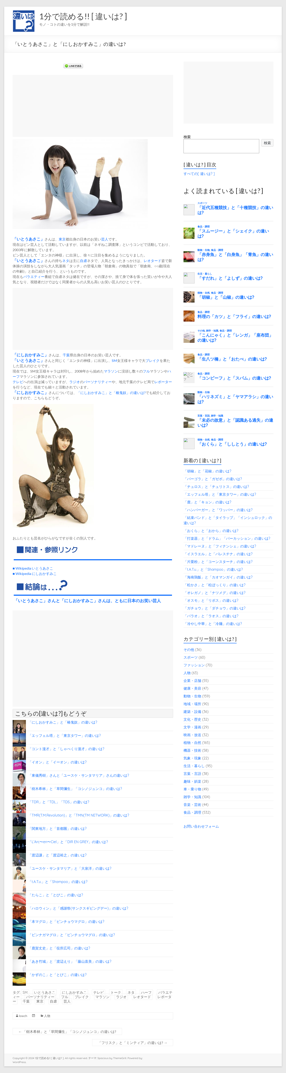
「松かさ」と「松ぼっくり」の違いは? (214, 585)
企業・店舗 (192, 680)
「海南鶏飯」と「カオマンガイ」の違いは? (218, 577)
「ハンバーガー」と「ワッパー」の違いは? (218, 510)
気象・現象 (192, 758)
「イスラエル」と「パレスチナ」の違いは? (218, 554)
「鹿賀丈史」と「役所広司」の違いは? (59, 948)
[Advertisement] (93, 106)
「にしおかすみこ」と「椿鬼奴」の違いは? (111, 392)
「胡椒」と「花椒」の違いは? (207, 471)
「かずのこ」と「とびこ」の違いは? (57, 974)
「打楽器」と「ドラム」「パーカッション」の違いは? (227, 538)
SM (114, 360)
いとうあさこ (29, 239)
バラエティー (33, 276)
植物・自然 (192, 742)
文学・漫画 (192, 727)
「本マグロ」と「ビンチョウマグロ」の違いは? (66, 921)
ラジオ (74, 382)
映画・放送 (192, 735)
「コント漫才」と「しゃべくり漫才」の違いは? (66, 749)
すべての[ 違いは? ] (199, 173)
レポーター (163, 382)
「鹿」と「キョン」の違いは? (207, 502)
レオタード (152, 260)
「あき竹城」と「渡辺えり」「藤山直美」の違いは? (69, 961)
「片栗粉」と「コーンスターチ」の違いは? (218, 561)
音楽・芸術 (192, 804)
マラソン (111, 371)
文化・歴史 (192, 719)
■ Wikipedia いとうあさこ (33, 568)
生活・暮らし (194, 766)
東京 (62, 239)
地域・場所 (192, 704)
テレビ (18, 382)
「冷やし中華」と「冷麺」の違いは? (213, 623)
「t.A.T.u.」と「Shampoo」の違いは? (57, 881)
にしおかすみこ (30, 354)
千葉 (66, 355)
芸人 (104, 239)
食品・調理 (192, 812)
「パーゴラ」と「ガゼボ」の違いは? (213, 479)
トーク (115, 992)
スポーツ (191, 657)
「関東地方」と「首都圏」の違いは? (57, 828)
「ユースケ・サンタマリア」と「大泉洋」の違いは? (69, 868)
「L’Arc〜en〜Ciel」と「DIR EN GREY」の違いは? (68, 842)
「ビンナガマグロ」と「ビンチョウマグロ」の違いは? (71, 935)
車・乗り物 (192, 789)
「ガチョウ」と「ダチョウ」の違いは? (214, 608)
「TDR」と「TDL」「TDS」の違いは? (58, 802)
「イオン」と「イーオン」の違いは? (57, 762)
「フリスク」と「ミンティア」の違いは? (132, 1042)
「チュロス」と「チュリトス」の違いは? (216, 486)
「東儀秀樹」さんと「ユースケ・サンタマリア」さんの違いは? (78, 775)
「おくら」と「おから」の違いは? (211, 530)
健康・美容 (192, 688)
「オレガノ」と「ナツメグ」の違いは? (214, 592)
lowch (23, 1016)
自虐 (83, 260)
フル (146, 371)
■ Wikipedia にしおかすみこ (35, 573)
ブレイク (152, 360)
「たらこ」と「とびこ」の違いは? (55, 895)
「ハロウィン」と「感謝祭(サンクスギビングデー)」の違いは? (78, 908)
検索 (187, 137)
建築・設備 (192, 711)
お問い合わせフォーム (201, 826)
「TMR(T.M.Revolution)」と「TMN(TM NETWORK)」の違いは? (78, 815)
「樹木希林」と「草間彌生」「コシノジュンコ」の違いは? (75, 788)
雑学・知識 (192, 797)
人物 (47, 1016)
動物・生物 (192, 696)
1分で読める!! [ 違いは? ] (83, 16)
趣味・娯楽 (192, 781)
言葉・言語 (192, 773)
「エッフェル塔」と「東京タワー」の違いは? (64, 735)
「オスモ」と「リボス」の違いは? (211, 600)
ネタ (65, 260)
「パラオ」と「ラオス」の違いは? (211, 616)
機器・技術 (192, 750)
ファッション (194, 665)
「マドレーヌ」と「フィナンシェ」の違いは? (220, 546)
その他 (189, 649)
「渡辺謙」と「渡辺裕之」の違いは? (57, 855)
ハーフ (146, 992)
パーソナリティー (97, 382)
